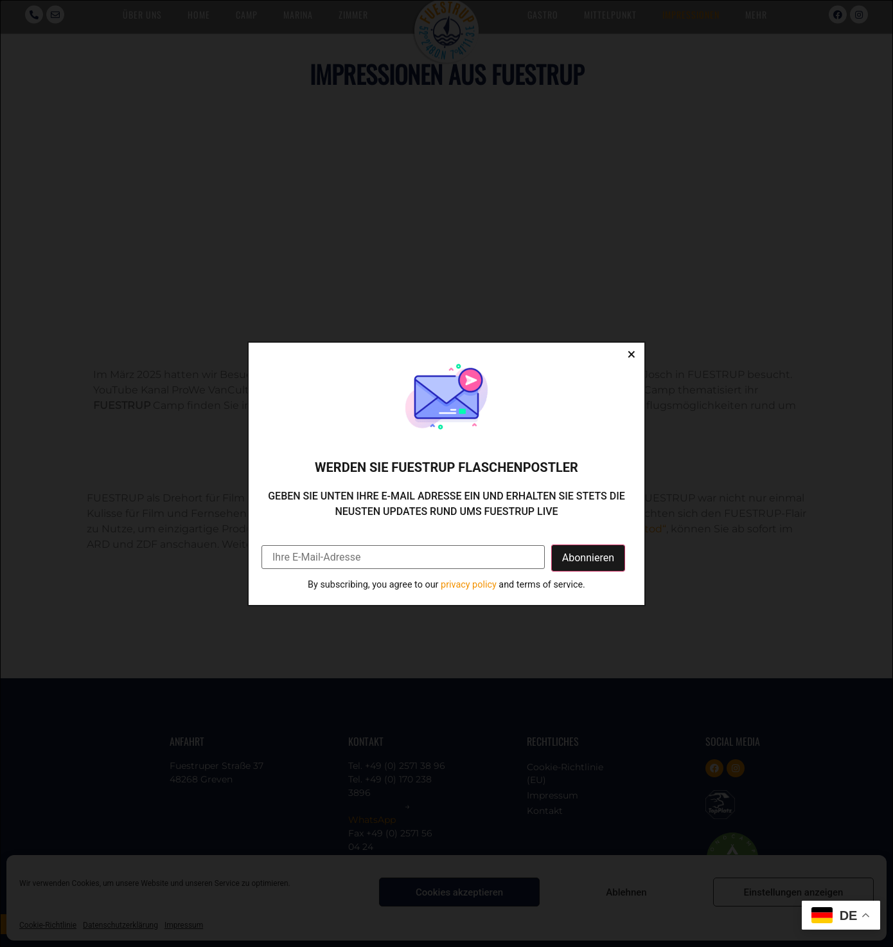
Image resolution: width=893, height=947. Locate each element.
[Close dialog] (631, 355)
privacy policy (469, 584)
